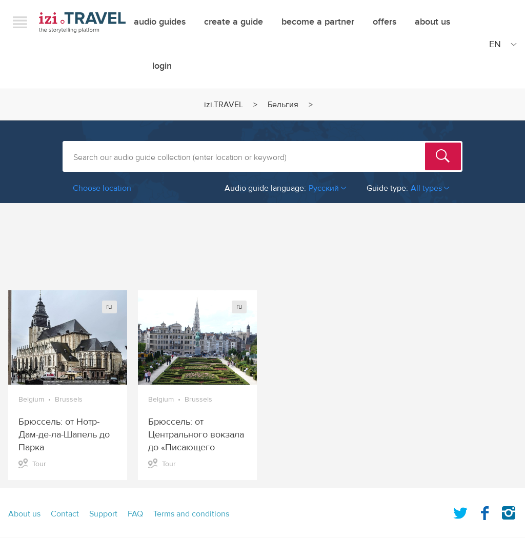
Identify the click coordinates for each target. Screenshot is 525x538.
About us (24, 514)
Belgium (31, 399)
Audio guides (160, 21)
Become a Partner (317, 21)
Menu (20, 22)
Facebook (484, 511)
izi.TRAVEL (82, 22)
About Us (432, 21)
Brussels (69, 399)
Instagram (508, 511)
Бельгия (283, 104)
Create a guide (233, 21)
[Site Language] (500, 44)
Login (162, 66)
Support (103, 514)
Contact (65, 514)
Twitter (460, 511)
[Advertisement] (262, 241)
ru (109, 306)
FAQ (135, 514)
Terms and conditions (191, 514)
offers (384, 21)
